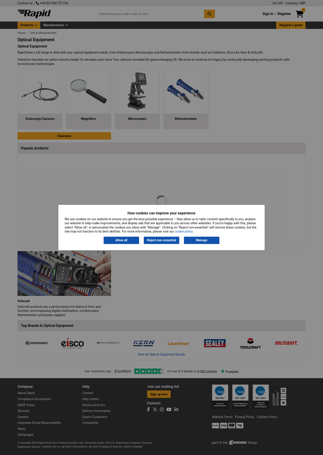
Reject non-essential (161, 240)
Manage (201, 240)
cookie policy (184, 231)
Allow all (121, 240)
